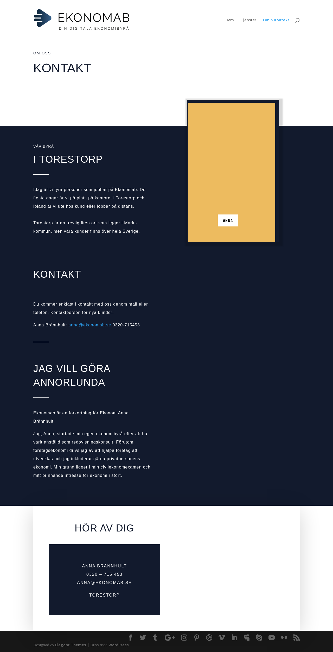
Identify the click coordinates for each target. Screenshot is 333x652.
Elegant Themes (70, 644)
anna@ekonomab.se (89, 325)
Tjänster (248, 20)
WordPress (118, 644)
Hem (230, 20)
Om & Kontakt (276, 20)
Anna (228, 227)
